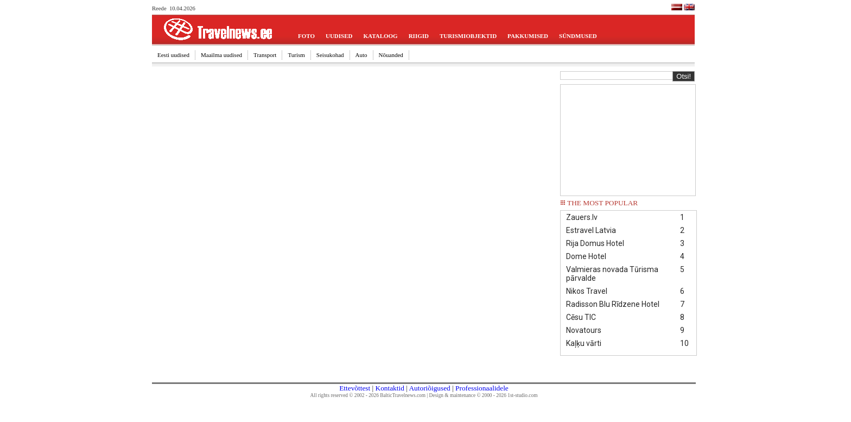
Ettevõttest (354, 388)
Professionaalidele (482, 388)
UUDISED (339, 36)
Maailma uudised (221, 55)
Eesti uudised (173, 55)
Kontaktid (390, 388)
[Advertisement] (628, 139)
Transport (264, 55)
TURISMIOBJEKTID (468, 36)
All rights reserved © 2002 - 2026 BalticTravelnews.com (368, 395)
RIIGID (419, 36)
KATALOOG (381, 36)
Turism (296, 55)
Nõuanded (391, 55)
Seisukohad (330, 55)
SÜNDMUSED (578, 36)
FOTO (306, 36)
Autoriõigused (429, 388)
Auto (361, 55)
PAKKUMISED (527, 36)
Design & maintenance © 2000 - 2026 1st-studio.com (483, 395)
